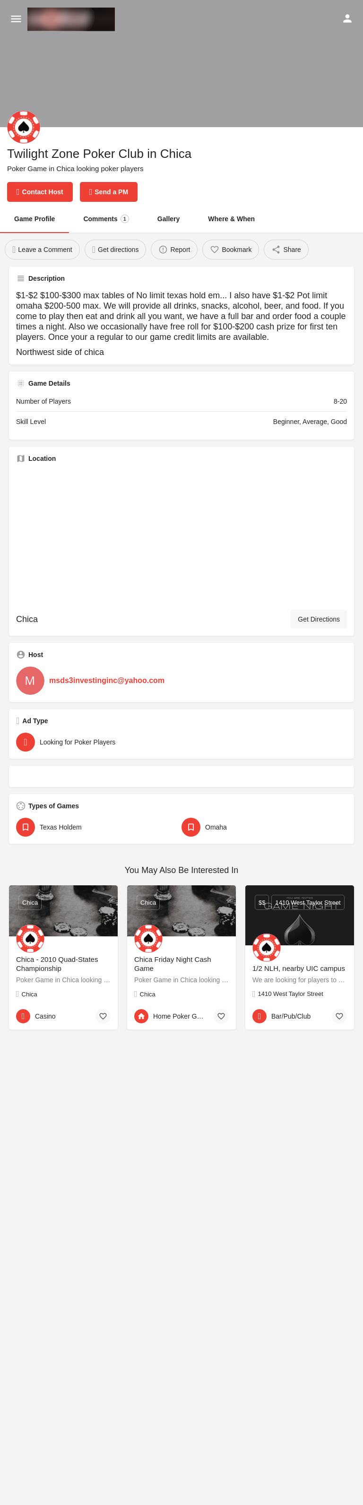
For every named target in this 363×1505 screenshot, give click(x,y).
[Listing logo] (23, 127)
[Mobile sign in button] (347, 18)
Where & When (231, 219)
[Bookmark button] (103, 1016)
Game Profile (34, 219)
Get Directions (319, 619)
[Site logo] (72, 19)
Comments (106, 219)
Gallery (168, 219)
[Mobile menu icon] (16, 19)
